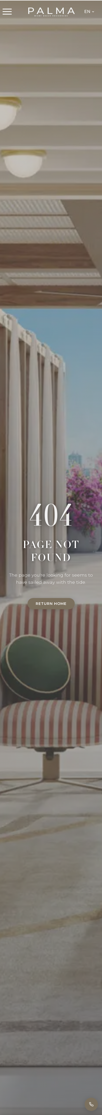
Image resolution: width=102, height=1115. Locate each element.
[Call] (91, 1104)
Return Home (51, 603)
